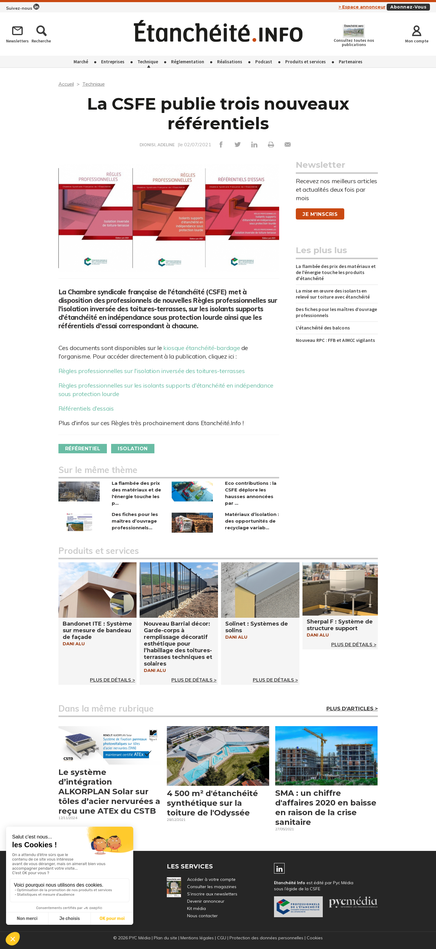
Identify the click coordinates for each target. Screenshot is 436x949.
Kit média (196, 908)
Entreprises (112, 61)
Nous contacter (202, 915)
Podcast (263, 61)
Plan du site (165, 938)
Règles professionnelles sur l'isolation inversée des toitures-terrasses (151, 371)
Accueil (66, 84)
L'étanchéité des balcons (323, 328)
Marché (81, 61)
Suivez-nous (22, 7)
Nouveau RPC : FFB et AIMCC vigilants (336, 340)
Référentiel (83, 448)
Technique (147, 61)
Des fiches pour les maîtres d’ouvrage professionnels (336, 312)
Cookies (315, 938)
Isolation (133, 448)
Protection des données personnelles (266, 938)
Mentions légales (197, 938)
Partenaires (350, 61)
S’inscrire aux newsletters (212, 894)
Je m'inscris (320, 214)
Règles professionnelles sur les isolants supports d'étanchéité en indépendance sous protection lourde (165, 390)
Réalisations (229, 61)
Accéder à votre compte (211, 879)
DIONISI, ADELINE (157, 144)
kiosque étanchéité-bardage (201, 348)
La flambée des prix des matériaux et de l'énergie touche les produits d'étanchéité (336, 272)
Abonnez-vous (408, 7)
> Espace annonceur (362, 7)
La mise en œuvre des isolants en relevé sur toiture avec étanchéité (333, 294)
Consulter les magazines (211, 886)
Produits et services (305, 61)
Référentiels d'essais (86, 408)
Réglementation (187, 61)
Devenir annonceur (205, 901)
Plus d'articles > (352, 709)
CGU (221, 938)
